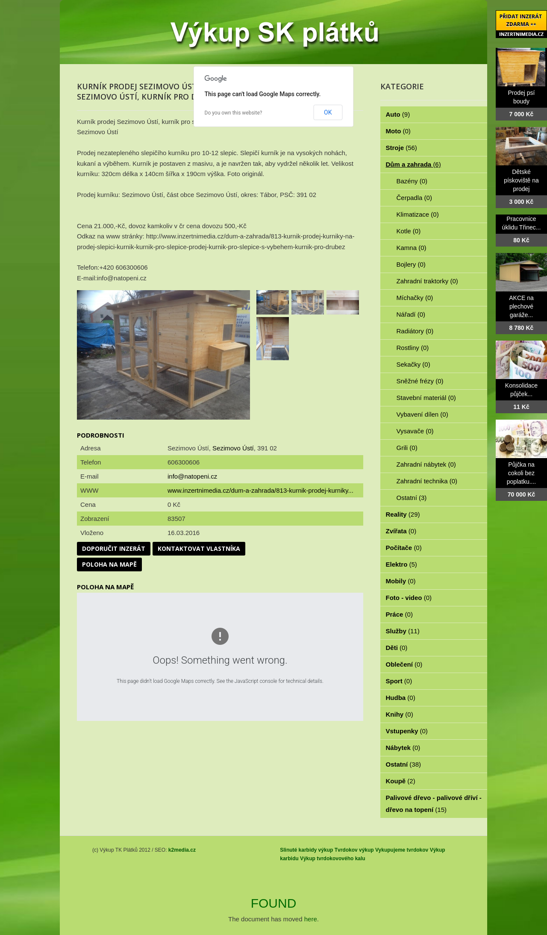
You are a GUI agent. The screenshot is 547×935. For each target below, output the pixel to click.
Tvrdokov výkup (354, 850)
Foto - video (409, 597)
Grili (407, 447)
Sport (399, 681)
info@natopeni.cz (192, 476)
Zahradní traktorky (427, 281)
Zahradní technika (427, 481)
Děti (397, 647)
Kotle (409, 231)
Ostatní (412, 497)
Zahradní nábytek (426, 464)
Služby (403, 631)
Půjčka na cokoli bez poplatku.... (521, 473)
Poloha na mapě (109, 564)
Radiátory (415, 331)
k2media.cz (182, 850)
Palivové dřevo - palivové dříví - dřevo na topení (434, 803)
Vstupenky (407, 731)
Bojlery (411, 264)
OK (328, 112)
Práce (399, 614)
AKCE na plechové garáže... (521, 306)
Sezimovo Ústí (233, 448)
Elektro (401, 564)
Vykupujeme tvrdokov (401, 850)
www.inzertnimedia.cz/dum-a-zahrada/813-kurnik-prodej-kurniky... (260, 490)
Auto (398, 114)
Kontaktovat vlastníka (199, 548)
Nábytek (403, 747)
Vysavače (415, 431)
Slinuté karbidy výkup (306, 850)
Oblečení (404, 664)
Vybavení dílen (422, 414)
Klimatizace (418, 214)
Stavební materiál (426, 397)
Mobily (401, 581)
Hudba (400, 697)
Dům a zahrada (413, 164)
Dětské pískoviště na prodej (521, 180)
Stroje (401, 147)
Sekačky (413, 364)
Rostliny (413, 347)
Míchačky (415, 297)
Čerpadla (414, 197)
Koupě (400, 781)
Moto (398, 131)
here (310, 919)
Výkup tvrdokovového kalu (332, 858)
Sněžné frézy (420, 381)
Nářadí (411, 314)
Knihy (399, 714)
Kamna (411, 247)
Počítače (404, 547)
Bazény (412, 181)
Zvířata (401, 531)
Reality (403, 514)
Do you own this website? (233, 113)
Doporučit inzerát (113, 548)
